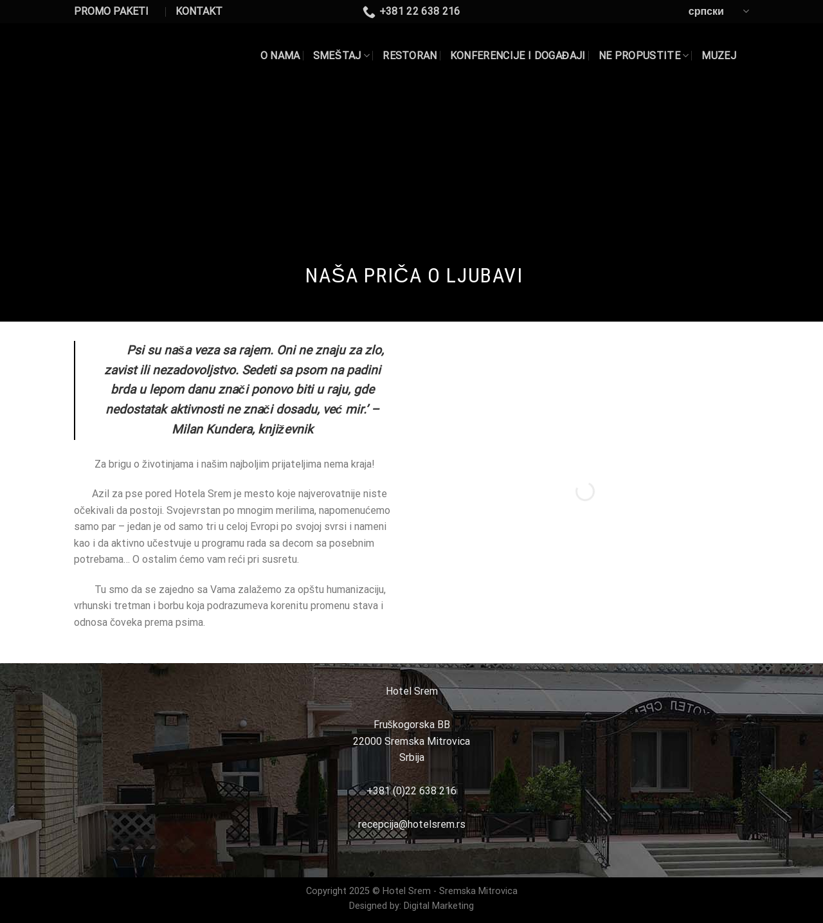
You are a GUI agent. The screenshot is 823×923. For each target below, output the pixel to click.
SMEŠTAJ (341, 56)
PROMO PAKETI (111, 11)
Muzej (718, 56)
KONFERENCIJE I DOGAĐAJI (518, 56)
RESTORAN (410, 56)
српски (719, 11)
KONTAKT (199, 11)
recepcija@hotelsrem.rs (412, 824)
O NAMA (280, 56)
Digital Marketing (439, 905)
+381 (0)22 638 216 (411, 791)
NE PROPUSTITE (644, 56)
